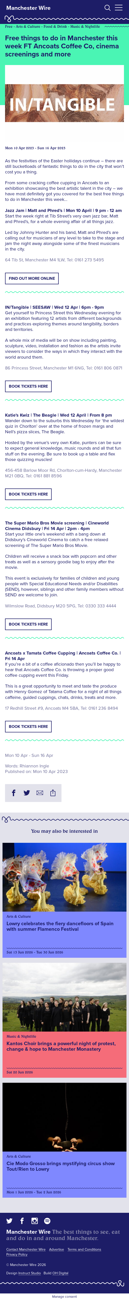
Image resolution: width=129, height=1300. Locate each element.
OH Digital (60, 1273)
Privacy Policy (16, 1254)
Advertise (56, 1249)
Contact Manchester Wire (26, 1249)
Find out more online (32, 278)
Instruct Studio (29, 1273)
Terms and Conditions (84, 1249)
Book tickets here (28, 386)
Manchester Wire (28, 8)
